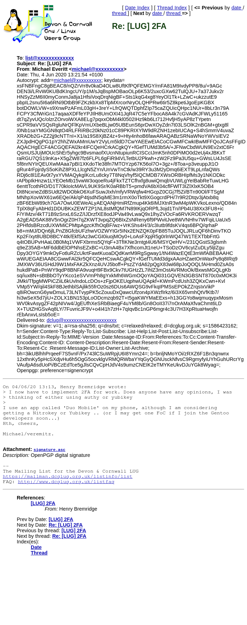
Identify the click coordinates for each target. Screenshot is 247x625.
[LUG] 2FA (43, 503)
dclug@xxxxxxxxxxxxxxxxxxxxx (82, 320)
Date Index (137, 7)
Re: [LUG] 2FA (66, 524)
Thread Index (172, 7)
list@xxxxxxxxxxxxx (50, 58)
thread (120, 13)
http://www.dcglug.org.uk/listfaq (66, 481)
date (237, 7)
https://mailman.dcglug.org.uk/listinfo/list (67, 476)
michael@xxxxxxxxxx (98, 69)
